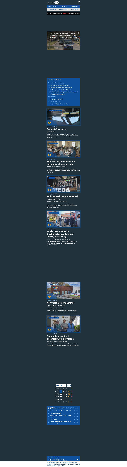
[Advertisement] (63, 22)
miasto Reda (52, 178)
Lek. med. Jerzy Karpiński (57, 99)
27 (56, 399)
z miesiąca (69, 408)
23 (63, 397)
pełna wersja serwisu (54, 456)
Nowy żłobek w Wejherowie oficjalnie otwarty (61, 304)
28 (58, 399)
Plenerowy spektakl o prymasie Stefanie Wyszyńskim (62, 92)
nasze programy (52, 6)
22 (61, 397)
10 (66, 391)
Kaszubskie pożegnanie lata (56, 94)
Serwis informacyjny (57, 129)
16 (63, 394)
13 (56, 394)
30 (56, 389)
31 (58, 389)
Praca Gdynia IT (74, 9)
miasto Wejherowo (53, 143)
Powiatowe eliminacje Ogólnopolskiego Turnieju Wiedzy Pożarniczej (60, 234)
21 (58, 397)
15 (61, 394)
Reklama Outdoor (63, 9)
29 (61, 399)
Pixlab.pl (68, 460)
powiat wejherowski (54, 212)
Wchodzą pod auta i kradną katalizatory (59, 90)
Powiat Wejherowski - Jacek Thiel (59, 104)
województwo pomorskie (55, 110)
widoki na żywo (74, 6)
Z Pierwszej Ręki (54, 101)
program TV (64, 6)
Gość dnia (52, 97)
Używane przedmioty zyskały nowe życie (59, 88)
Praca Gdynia (52, 9)
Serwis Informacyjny (56, 83)
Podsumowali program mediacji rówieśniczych (62, 197)
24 (66, 397)
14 (58, 394)
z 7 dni (61, 408)
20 (56, 397)
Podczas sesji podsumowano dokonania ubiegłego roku (61, 162)
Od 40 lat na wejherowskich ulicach (58, 85)
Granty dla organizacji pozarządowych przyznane (60, 337)
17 (66, 394)
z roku (75, 408)
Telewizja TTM (62, 460)
